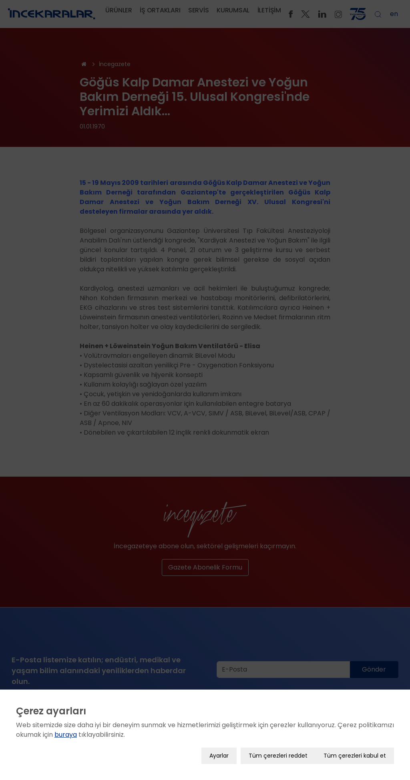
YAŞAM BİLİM (344, 774)
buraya (65, 721)
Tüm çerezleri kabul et (355, 742)
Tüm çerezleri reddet (278, 742)
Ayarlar (219, 742)
